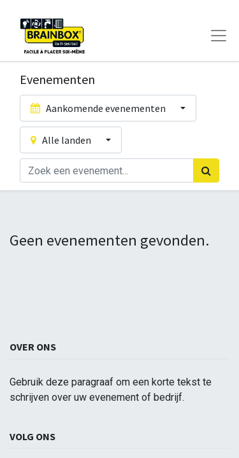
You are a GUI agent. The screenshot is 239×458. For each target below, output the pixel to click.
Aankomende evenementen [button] (99, 108)
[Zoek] (206, 170)
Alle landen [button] (62, 140)
